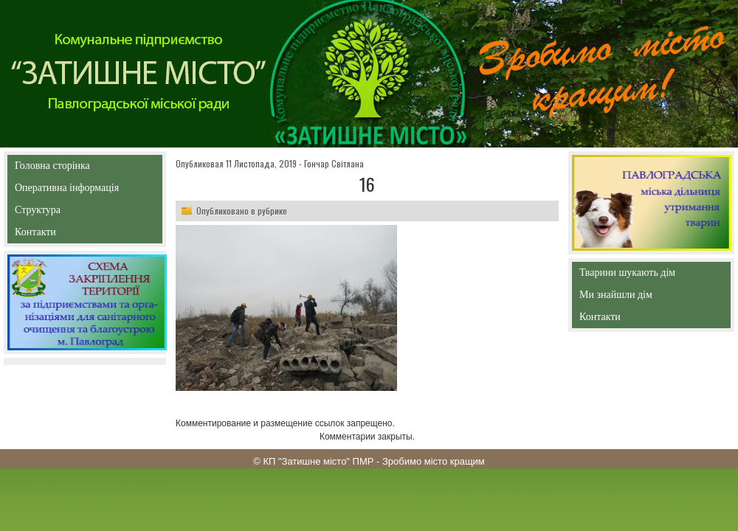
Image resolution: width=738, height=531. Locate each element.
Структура (64, 212)
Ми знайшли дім (646, 294)
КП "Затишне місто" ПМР (318, 461)
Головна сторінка (84, 165)
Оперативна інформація (67, 190)
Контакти (69, 234)
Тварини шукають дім (631, 275)
